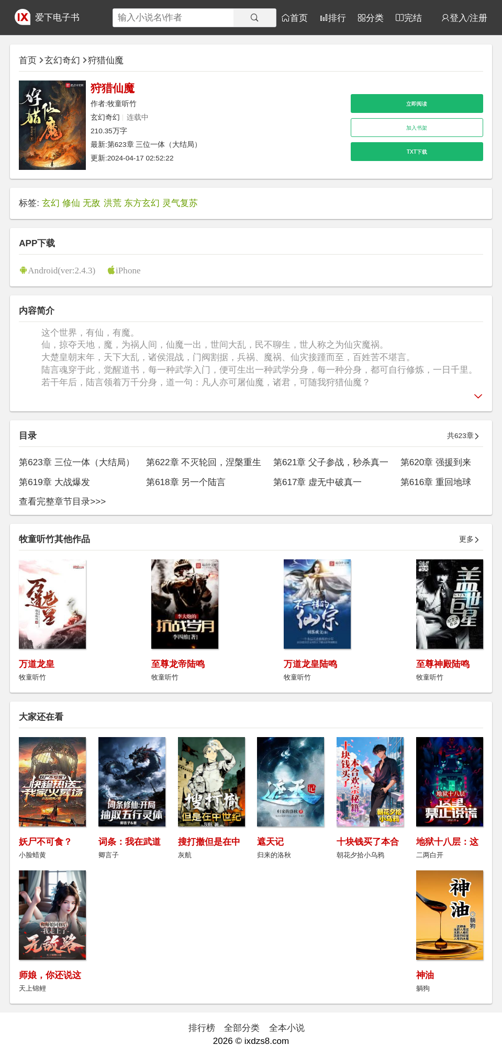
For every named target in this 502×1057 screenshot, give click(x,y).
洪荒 (112, 203)
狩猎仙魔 (106, 60)
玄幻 (51, 203)
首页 (299, 17)
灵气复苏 (180, 203)
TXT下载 (417, 152)
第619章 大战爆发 (54, 482)
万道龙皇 (36, 664)
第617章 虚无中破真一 (317, 482)
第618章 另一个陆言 (186, 482)
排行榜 (201, 1028)
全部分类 (242, 1028)
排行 (337, 17)
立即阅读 (416, 104)
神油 (425, 975)
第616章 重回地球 (435, 482)
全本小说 (287, 1028)
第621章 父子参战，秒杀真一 (330, 462)
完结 (413, 17)
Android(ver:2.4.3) (61, 270)
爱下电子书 (57, 17)
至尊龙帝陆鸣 (178, 664)
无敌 (92, 203)
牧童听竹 (122, 104)
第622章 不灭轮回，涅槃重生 (203, 462)
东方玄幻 (142, 203)
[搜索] (254, 18)
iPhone (128, 270)
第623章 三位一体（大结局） (154, 144)
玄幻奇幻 (62, 60)
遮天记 (270, 842)
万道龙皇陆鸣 (310, 664)
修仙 (71, 203)
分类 (375, 17)
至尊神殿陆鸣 (443, 664)
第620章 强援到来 (435, 462)
